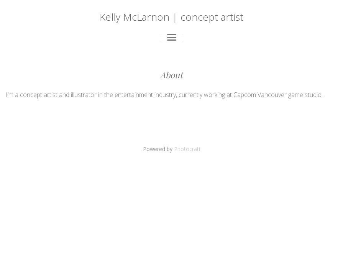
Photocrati (187, 149)
